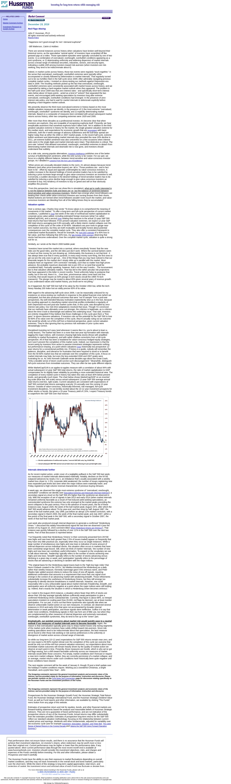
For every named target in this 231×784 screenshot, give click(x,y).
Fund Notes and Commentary (63, 678)
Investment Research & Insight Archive (12, 28)
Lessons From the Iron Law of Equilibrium (66, 161)
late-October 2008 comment (83, 235)
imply (79, 347)
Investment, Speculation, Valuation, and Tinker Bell (82, 724)
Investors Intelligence (76, 154)
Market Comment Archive (13, 23)
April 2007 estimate (86, 233)
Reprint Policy (33, 38)
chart (53, 214)
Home (5, 19)
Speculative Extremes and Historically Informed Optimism (86, 493)
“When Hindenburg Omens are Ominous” (86, 528)
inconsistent (92, 130)
